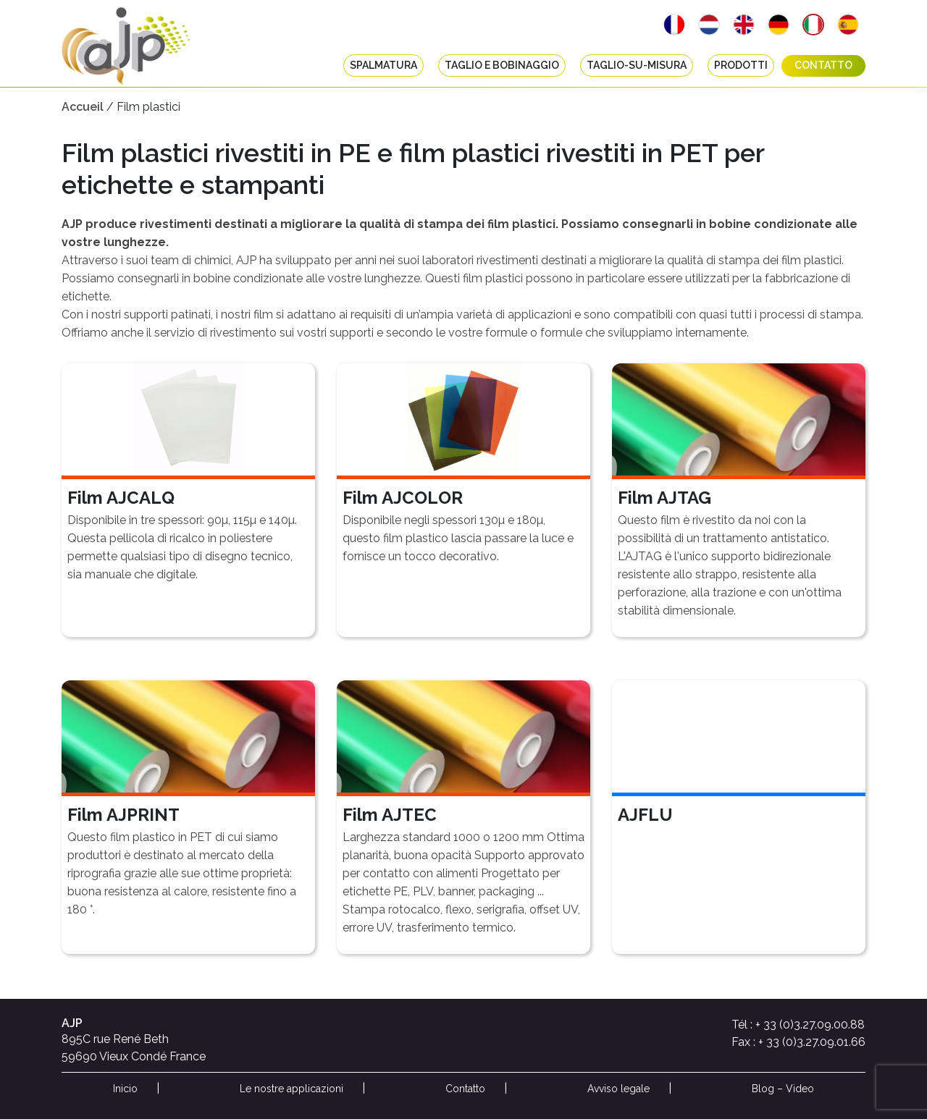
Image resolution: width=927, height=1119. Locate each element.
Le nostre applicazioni (291, 1088)
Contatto (823, 66)
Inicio (125, 1088)
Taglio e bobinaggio (502, 66)
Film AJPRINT (123, 814)
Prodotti (741, 66)
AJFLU (645, 814)
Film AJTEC (390, 814)
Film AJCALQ (121, 497)
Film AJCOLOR (403, 497)
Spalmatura (383, 66)
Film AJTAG (664, 497)
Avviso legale (618, 1088)
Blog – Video (783, 1088)
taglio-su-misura (637, 66)
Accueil (83, 107)
